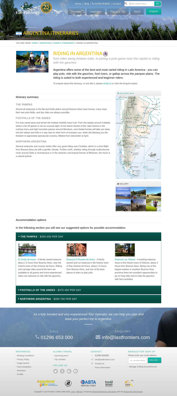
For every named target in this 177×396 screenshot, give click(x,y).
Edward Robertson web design (104, 392)
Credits (20, 374)
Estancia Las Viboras (125, 259)
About (137, 11)
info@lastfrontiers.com (126, 337)
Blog (86, 3)
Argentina (45, 43)
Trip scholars (60, 359)
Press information (102, 367)
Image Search (23, 363)
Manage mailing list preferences (143, 367)
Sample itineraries (63, 43)
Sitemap (79, 392)
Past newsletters (24, 367)
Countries (76, 11)
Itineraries (21, 370)
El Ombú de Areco (27, 259)
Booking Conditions (25, 355)
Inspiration (95, 11)
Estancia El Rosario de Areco (80, 259)
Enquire (154, 11)
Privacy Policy (23, 359)
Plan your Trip (117, 11)
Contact (117, 3)
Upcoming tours (61, 355)
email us (107, 83)
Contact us (99, 363)
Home (78, 3)
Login (73, 392)
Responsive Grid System (133, 392)
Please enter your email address (142, 355)
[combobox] (142, 3)
